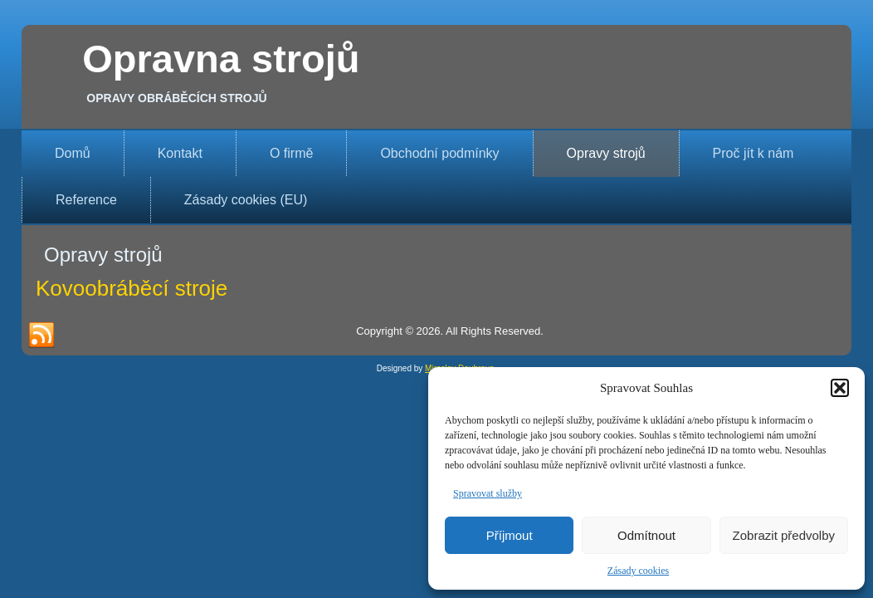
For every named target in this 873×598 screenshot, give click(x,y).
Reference (86, 200)
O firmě (291, 153)
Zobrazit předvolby (784, 535)
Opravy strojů (606, 153)
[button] (840, 388)
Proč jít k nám (753, 153)
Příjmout (509, 535)
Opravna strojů (220, 59)
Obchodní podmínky (439, 153)
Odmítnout (646, 535)
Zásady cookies (638, 570)
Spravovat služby (487, 493)
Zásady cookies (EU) (246, 200)
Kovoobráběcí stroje (131, 288)
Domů (72, 153)
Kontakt (180, 153)
